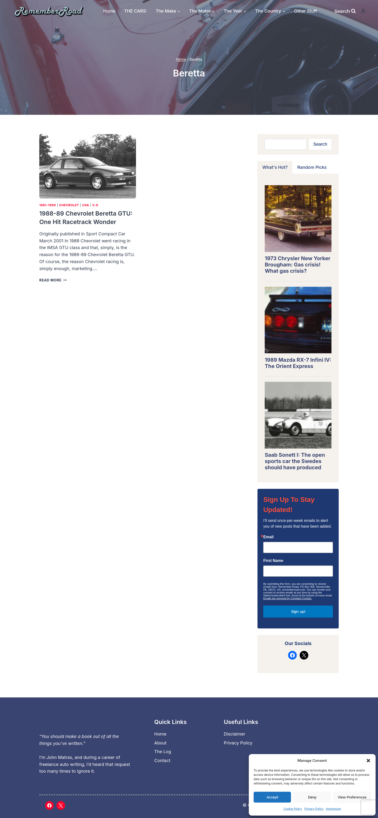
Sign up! (298, 611)
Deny (312, 797)
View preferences (352, 797)
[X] (60, 805)
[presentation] (87, 166)
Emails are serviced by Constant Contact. (287, 598)
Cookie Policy (292, 809)
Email (268, 537)
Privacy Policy (313, 809)
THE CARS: (135, 11)
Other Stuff (305, 11)
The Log (162, 751)
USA (85, 205)
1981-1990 (47, 205)
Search (320, 144)
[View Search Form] (345, 11)
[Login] (363, 11)
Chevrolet (69, 205)
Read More (53, 280)
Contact (162, 760)
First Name (273, 561)
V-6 (95, 205)
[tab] (274, 167)
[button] (368, 760)
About (160, 742)
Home (109, 11)
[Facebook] (49, 805)
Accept (272, 797)
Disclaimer (234, 733)
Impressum (333, 809)
